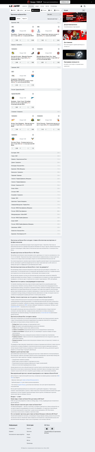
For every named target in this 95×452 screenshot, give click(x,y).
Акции (37, 6)
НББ (13, 26)
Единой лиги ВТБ (15, 306)
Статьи (42, 6)
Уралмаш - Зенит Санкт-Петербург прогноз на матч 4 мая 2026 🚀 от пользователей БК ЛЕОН (21, 103)
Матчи (47, 6)
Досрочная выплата (70, 24)
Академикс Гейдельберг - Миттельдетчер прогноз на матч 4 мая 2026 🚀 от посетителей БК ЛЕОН (22, 81)
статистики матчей (46, 312)
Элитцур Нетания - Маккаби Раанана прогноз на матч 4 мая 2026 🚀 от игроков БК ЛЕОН (21, 58)
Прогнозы (31, 6)
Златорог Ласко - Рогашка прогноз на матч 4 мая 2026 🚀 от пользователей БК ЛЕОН (22, 144)
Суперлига (14, 49)
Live (21, 382)
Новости (24, 6)
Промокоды (54, 6)
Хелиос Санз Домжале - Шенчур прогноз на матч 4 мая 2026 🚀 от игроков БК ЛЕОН (22, 125)
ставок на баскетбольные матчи (30, 380)
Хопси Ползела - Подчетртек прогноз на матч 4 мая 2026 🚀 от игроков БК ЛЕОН (48, 124)
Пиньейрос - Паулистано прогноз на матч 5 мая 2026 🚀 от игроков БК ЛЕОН (22, 35)
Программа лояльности (71, 62)
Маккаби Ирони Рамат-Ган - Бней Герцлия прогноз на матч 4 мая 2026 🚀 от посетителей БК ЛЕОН (48, 58)
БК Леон (47, 425)
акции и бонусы (22, 384)
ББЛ (13, 71)
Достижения (68, 42)
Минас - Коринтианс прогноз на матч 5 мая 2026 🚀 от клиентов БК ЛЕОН (48, 35)
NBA (26, 305)
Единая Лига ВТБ (16, 93)
